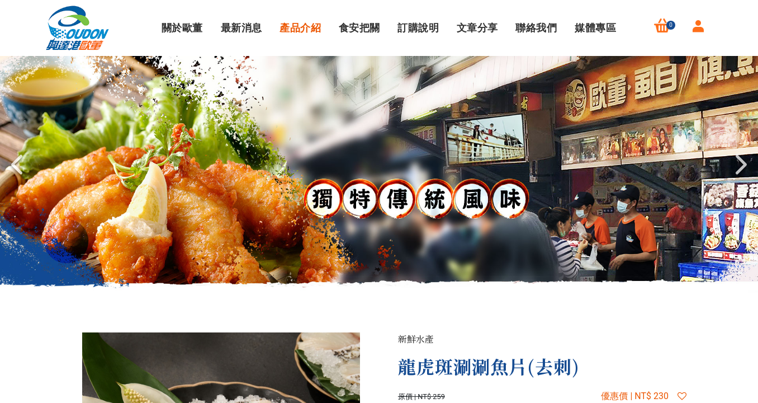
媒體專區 (594, 28)
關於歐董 (181, 28)
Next (741, 164)
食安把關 (358, 28)
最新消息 (240, 28)
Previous (17, 164)
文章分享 (476, 28)
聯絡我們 (535, 28)
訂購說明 (417, 28)
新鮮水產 (416, 338)
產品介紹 (299, 28)
